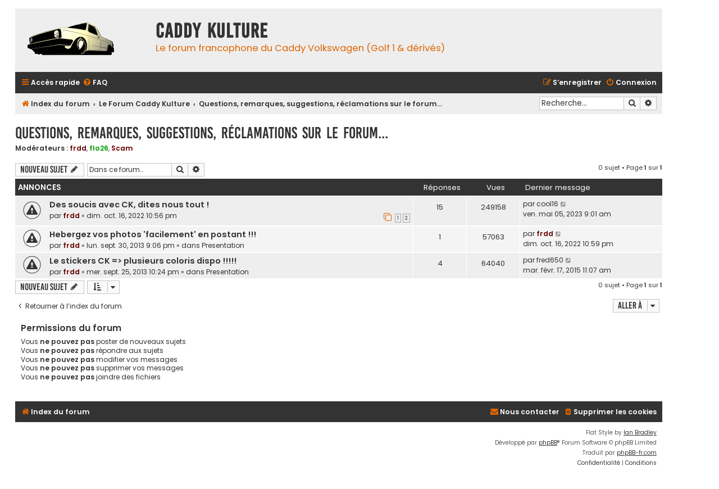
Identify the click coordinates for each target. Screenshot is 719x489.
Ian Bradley (640, 432)
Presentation (223, 245)
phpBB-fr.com (637, 453)
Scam (122, 148)
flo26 (98, 148)
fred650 (549, 260)
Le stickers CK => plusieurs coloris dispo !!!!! (142, 260)
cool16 (547, 204)
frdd (78, 148)
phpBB (548, 442)
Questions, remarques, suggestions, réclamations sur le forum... (201, 133)
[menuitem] (95, 82)
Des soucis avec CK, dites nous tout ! (129, 204)
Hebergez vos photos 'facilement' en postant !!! (152, 234)
